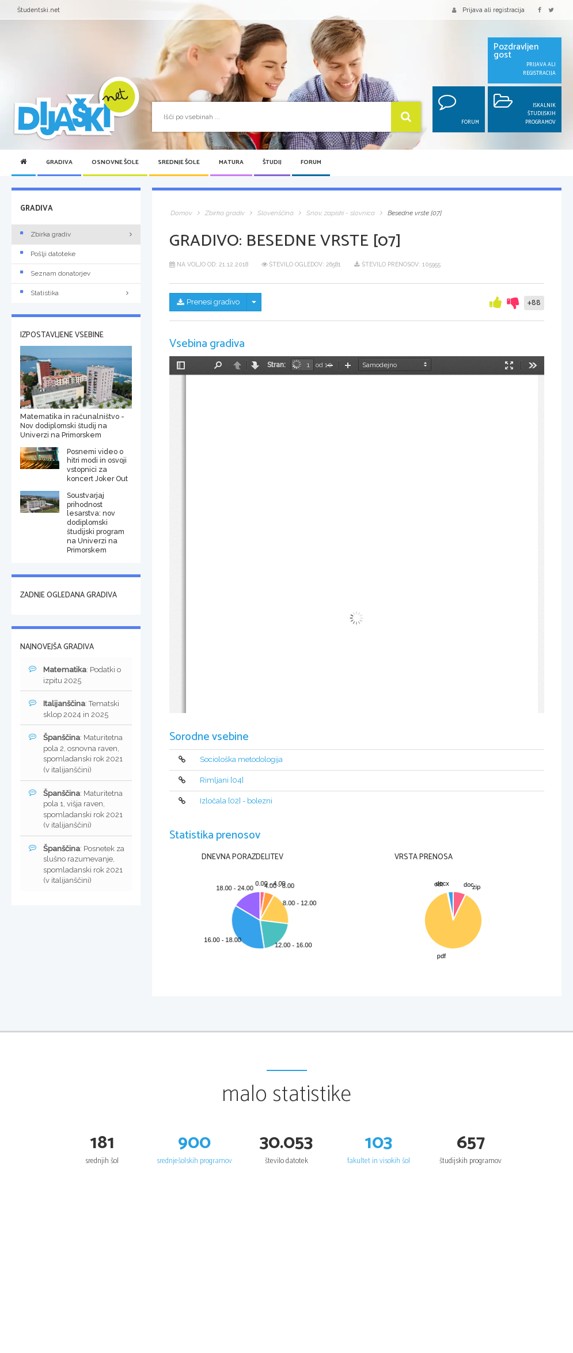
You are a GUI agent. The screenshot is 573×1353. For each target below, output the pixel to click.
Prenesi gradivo (208, 302)
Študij (272, 162)
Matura (231, 162)
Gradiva (59, 162)
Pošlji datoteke (47, 254)
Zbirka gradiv (45, 234)
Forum (311, 162)
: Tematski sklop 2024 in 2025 (74, 709)
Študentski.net (38, 9)
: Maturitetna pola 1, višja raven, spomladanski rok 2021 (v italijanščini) (76, 809)
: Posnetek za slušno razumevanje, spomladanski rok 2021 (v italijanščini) (76, 864)
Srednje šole (179, 162)
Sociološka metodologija (241, 759)
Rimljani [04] (222, 780)
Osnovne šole (115, 162)
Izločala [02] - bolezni (236, 800)
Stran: (276, 365)
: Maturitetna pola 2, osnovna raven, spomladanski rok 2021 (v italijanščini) (76, 753)
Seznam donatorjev (55, 273)
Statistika (76, 293)
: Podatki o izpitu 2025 (75, 675)
